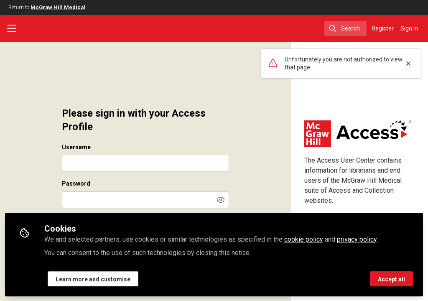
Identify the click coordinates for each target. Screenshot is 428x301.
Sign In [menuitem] (409, 28)
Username (76, 147)
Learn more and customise (93, 278)
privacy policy (357, 239)
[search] (345, 28)
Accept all (391, 278)
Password (76, 183)
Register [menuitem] (383, 28)
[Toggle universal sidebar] (11, 28)
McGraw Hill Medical (58, 7)
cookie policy (303, 239)
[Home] (50, 28)
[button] (220, 200)
